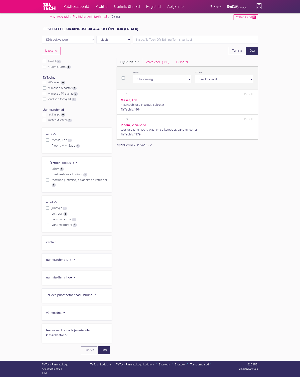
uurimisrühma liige (61, 277)
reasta (198, 72)
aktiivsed (56, 115)
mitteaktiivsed (60, 120)
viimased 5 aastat (62, 88)
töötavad (56, 83)
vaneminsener (64, 219)
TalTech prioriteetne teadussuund (71, 295)
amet (51, 202)
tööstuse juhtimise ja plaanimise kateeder (79, 182)
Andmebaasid (59, 17)
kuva (136, 72)
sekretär (59, 214)
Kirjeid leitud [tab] (129, 62)
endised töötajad (62, 99)
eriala (52, 242)
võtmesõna (55, 313)
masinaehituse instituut (69, 175)
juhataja (59, 208)
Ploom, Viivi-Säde (66, 146)
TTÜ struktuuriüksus (62, 163)
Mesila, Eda (62, 140)
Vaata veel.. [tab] (157, 62)
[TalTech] (49, 6)
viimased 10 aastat (63, 94)
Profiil (54, 61)
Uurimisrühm (59, 67)
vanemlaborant (64, 225)
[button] (258, 6)
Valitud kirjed (245, 17)
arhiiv (57, 169)
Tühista (237, 51)
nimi (51, 134)
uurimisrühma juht (60, 260)
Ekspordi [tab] (182, 62)
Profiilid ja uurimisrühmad (90, 17)
